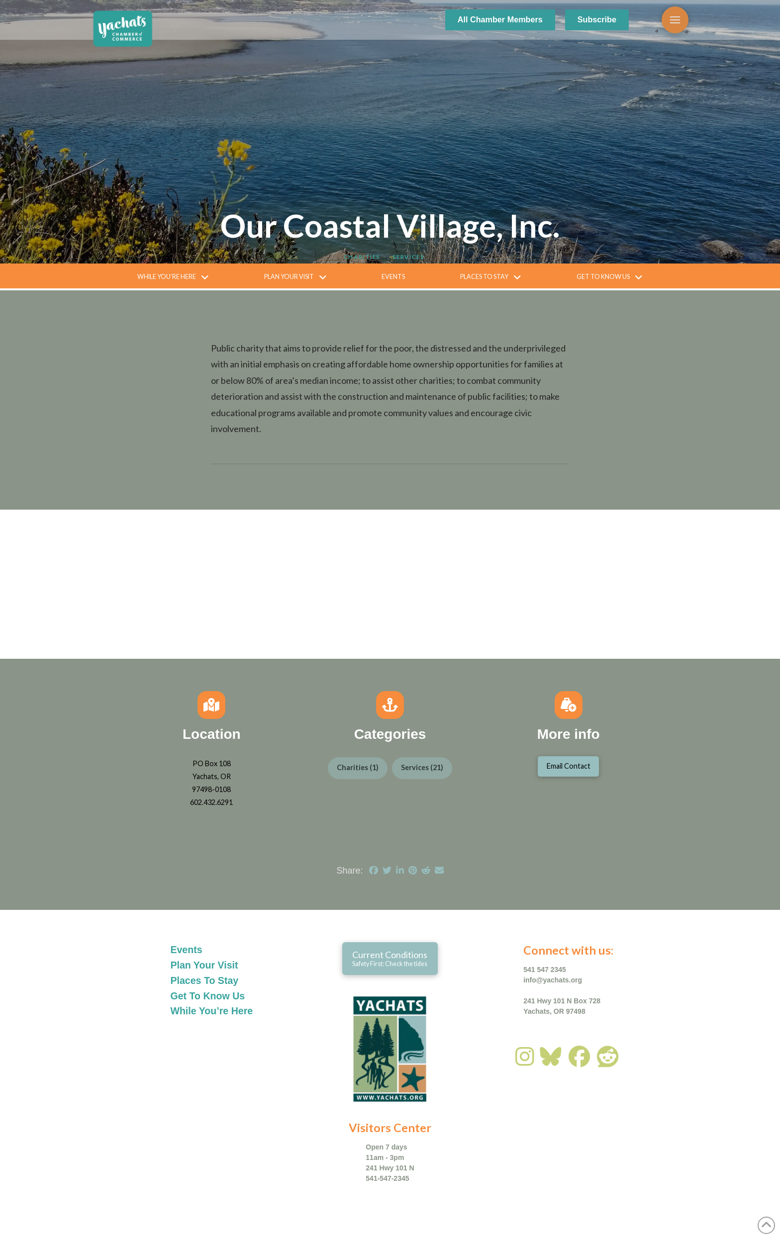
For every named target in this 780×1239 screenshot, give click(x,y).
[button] (675, 19)
